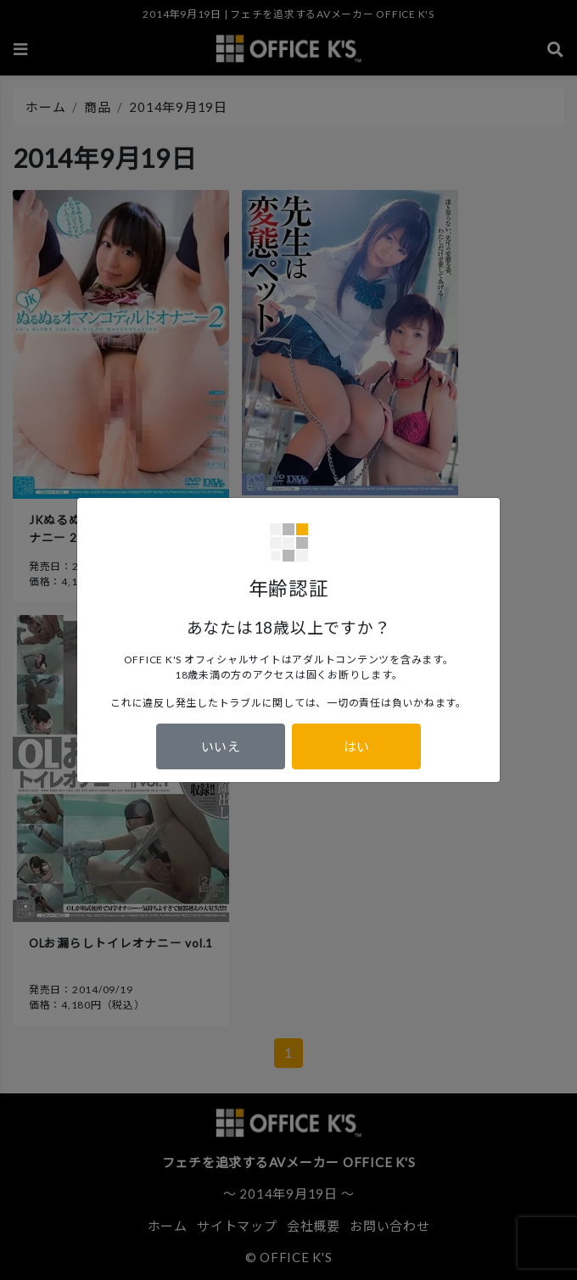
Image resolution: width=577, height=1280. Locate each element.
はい (356, 746)
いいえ (221, 746)
